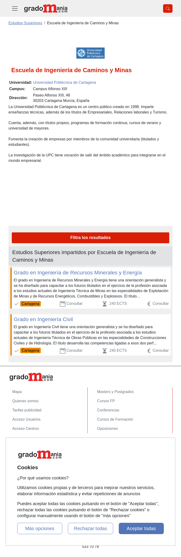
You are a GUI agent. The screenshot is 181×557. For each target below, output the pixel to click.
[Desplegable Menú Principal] (14, 8)
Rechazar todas (90, 528)
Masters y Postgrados (115, 392)
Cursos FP (106, 401)
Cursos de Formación (115, 419)
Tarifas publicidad (26, 410)
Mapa (17, 392)
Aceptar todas (141, 528)
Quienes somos (25, 401)
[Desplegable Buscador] (168, 8)
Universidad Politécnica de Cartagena (64, 82)
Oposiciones (107, 429)
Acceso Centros (25, 429)
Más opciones (39, 528)
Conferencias (108, 410)
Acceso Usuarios (26, 419)
